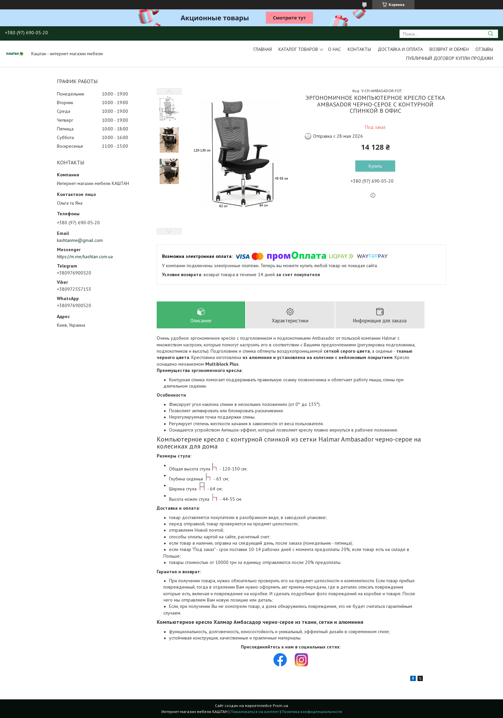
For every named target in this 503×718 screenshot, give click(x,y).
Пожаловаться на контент (255, 711)
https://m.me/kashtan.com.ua (85, 257)
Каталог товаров (298, 49)
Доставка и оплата (400, 49)
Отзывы (484, 49)
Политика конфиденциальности (312, 711)
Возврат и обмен (449, 49)
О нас (334, 49)
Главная (262, 49)
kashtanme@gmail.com (80, 240)
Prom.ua (280, 705)
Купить (375, 166)
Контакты (359, 49)
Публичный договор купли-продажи (449, 58)
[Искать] (490, 34)
